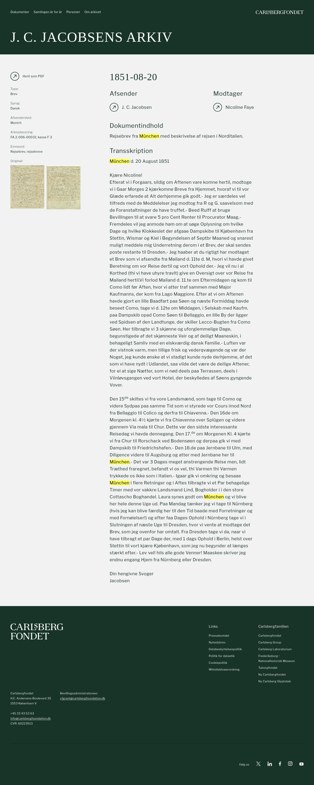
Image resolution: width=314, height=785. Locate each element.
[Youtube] (301, 764)
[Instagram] (290, 764)
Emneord (17, 146)
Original (16, 161)
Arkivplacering (21, 132)
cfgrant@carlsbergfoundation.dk (82, 698)
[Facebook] (280, 765)
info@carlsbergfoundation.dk (30, 718)
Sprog (14, 103)
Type (14, 89)
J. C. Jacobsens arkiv (91, 37)
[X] (258, 765)
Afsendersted (20, 118)
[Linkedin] (270, 765)
